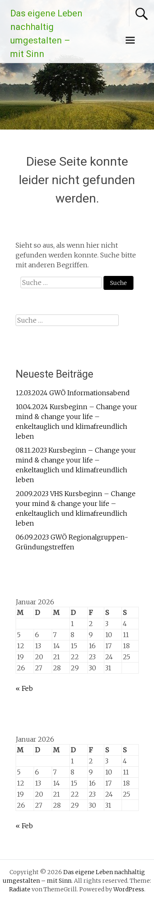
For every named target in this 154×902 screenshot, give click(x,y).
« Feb (24, 688)
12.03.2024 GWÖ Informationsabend (73, 393)
